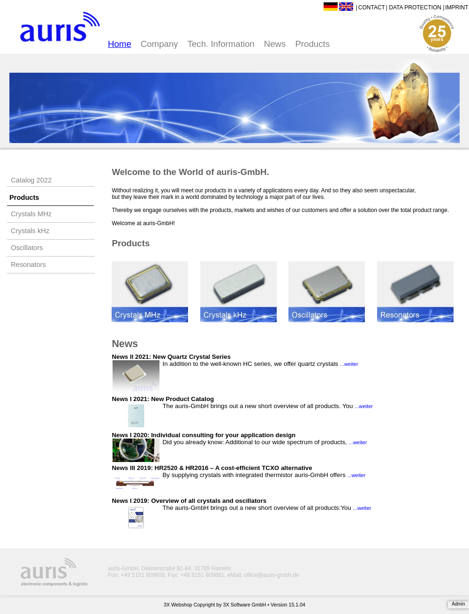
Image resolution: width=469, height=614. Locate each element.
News (275, 44)
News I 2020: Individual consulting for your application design (203, 435)
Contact (371, 7)
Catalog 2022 (31, 180)
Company (159, 44)
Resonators (28, 264)
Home (119, 44)
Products (312, 44)
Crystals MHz (31, 214)
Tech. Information (221, 44)
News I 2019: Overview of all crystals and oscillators (189, 500)
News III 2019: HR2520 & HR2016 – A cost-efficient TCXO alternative (212, 467)
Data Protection (415, 7)
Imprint (456, 7)
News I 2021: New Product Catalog (163, 398)
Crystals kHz (30, 231)
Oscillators (27, 247)
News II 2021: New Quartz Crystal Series (171, 356)
